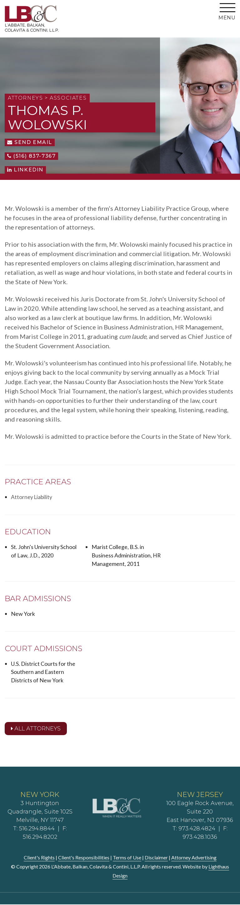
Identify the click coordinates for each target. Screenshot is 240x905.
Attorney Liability (32, 496)
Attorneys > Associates (47, 98)
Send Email (29, 142)
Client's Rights (39, 858)
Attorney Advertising (194, 858)
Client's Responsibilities (83, 858)
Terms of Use (127, 858)
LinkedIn (25, 170)
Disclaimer (156, 858)
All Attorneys (36, 728)
